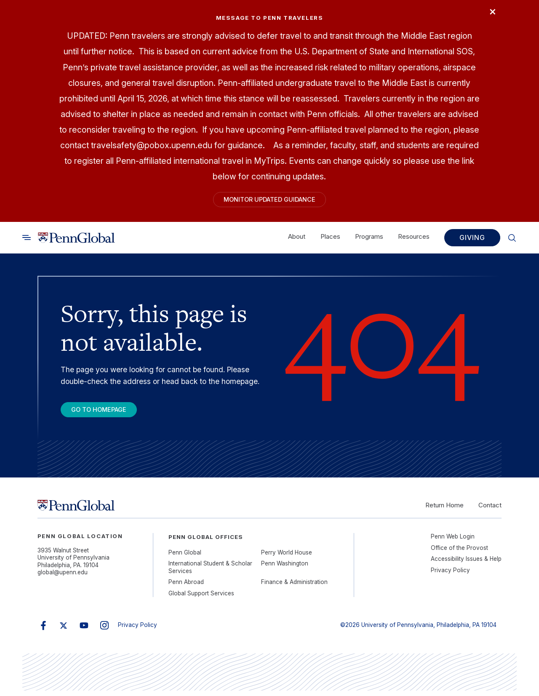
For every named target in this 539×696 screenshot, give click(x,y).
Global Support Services (201, 598)
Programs (369, 239)
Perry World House (286, 558)
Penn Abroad (186, 587)
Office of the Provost (459, 553)
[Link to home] (76, 240)
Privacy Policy (450, 575)
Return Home (444, 511)
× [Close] (490, 13)
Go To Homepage (105, 413)
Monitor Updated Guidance (269, 201)
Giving (472, 240)
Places (330, 239)
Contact (490, 511)
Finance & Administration (294, 587)
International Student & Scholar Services (210, 572)
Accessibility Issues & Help (466, 564)
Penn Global (184, 558)
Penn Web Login (453, 542)
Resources (414, 239)
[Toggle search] (26, 240)
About (296, 239)
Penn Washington (284, 568)
